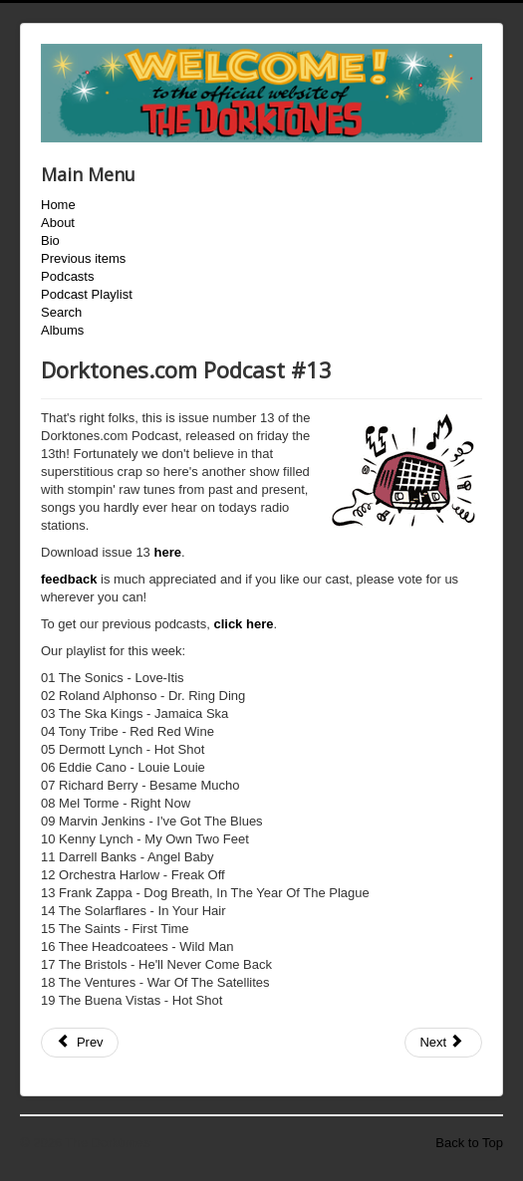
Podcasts (67, 276)
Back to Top (469, 1142)
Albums (62, 330)
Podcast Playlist (86, 294)
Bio (50, 240)
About (58, 222)
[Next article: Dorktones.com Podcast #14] (443, 1043)
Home (58, 204)
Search (61, 312)
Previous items (83, 258)
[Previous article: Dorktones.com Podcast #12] (80, 1043)
